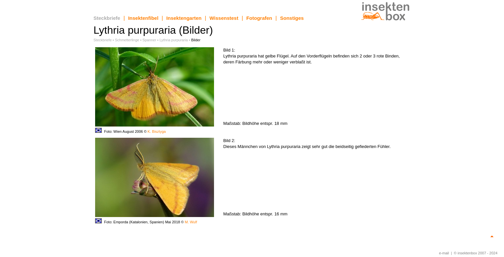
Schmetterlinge (127, 40)
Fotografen (259, 18)
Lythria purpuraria (174, 40)
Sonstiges (292, 18)
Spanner (149, 40)
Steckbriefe (106, 18)
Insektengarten (184, 18)
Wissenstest (223, 18)
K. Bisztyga (157, 131)
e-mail (444, 253)
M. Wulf (191, 222)
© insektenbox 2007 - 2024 (475, 253)
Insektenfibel (143, 18)
